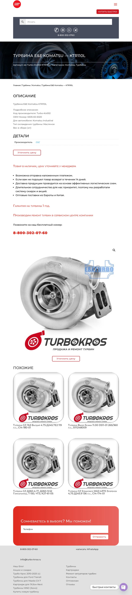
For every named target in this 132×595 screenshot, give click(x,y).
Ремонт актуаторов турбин (81, 573)
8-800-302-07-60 (30, 233)
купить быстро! (107, 11)
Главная (17, 85)
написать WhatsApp (87, 549)
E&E (38, 142)
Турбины (81, 65)
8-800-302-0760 (66, 35)
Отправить (99, 536)
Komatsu (70, 65)
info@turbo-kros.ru (30, 559)
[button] (114, 250)
